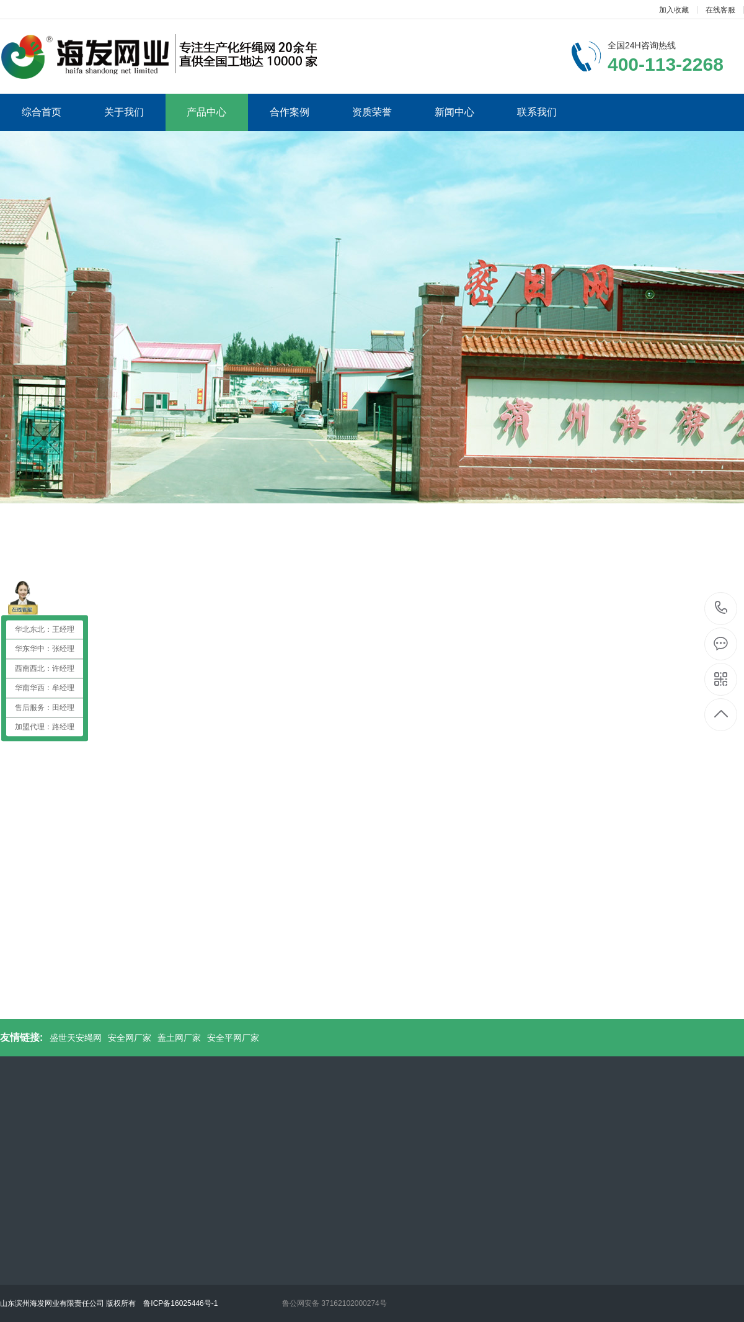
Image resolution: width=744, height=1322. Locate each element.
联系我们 (537, 112)
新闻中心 (454, 112)
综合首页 (41, 112)
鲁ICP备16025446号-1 (180, 1303)
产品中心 (206, 112)
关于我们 (124, 112)
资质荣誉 (372, 112)
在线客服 (720, 10)
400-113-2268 (721, 608)
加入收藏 (674, 10)
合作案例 (289, 112)
